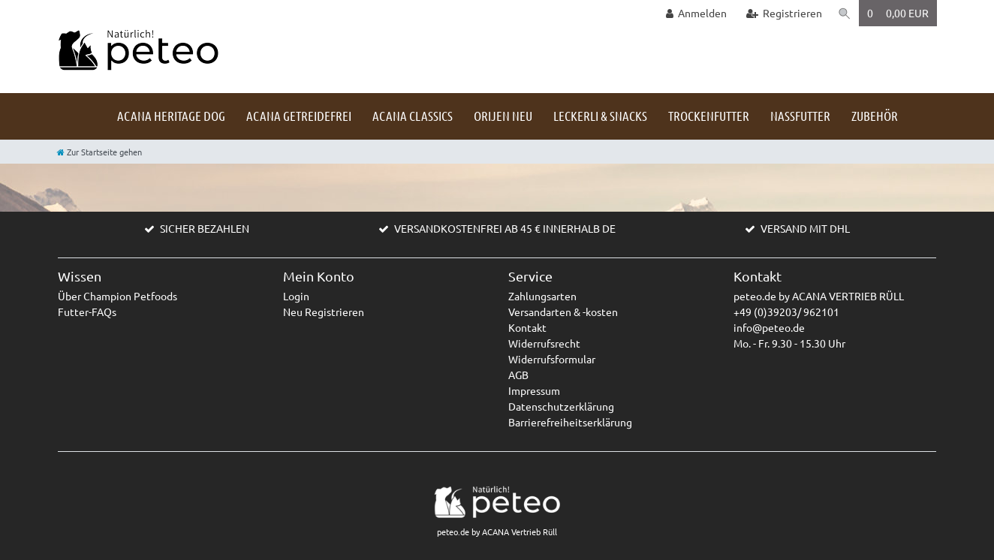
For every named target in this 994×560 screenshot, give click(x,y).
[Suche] (844, 13)
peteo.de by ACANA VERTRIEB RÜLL (818, 296)
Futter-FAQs (87, 311)
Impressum (534, 390)
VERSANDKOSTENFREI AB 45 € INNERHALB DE (505, 228)
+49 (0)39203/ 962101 (786, 311)
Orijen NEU (503, 115)
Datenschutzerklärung (561, 406)
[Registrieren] (782, 13)
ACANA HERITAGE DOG (171, 115)
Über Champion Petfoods (117, 296)
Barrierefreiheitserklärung (570, 422)
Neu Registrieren (323, 311)
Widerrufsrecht (544, 343)
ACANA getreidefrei (298, 115)
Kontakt (527, 327)
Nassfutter (800, 115)
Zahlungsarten (542, 296)
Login (296, 296)
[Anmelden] (694, 13)
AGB (518, 374)
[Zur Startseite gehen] (99, 152)
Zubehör (874, 115)
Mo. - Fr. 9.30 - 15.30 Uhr (789, 343)
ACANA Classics (412, 115)
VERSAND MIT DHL (805, 228)
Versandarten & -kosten (563, 311)
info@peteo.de (769, 327)
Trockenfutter (708, 115)
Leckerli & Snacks (600, 115)
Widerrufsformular (551, 359)
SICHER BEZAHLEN (204, 228)
